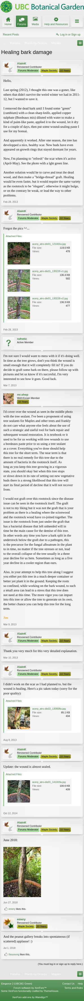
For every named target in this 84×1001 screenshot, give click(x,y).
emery (12, 909)
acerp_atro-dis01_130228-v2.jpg (50, 298)
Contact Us (68, 983)
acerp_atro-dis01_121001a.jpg (49, 244)
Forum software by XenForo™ (30, 988)
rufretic (22, 339)
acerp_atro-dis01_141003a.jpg (49, 782)
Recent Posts (11, 34)
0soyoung (14, 954)
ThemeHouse (50, 991)
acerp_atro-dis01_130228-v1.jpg (50, 271)
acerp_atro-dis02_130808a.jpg (49, 708)
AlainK (21, 63)
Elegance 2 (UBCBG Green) (16, 983)
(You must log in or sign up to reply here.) (60, 964)
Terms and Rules (73, 988)
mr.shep (22, 394)
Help (80, 983)
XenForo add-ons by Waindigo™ (30, 997)
